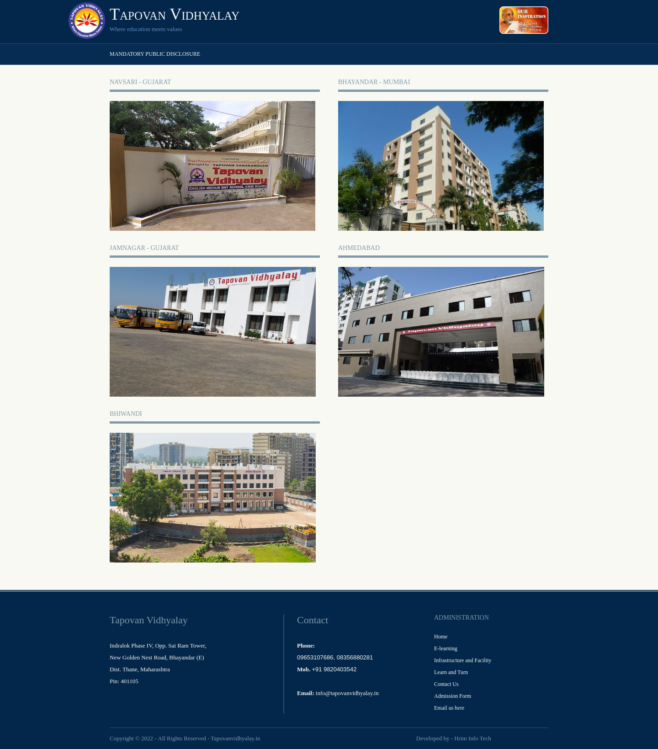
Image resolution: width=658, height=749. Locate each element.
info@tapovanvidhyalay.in (347, 693)
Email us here (449, 708)
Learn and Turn (451, 672)
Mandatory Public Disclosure (155, 54)
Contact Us (446, 684)
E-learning (445, 648)
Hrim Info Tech (472, 738)
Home (440, 636)
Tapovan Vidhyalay (174, 14)
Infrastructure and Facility (462, 660)
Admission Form (452, 696)
